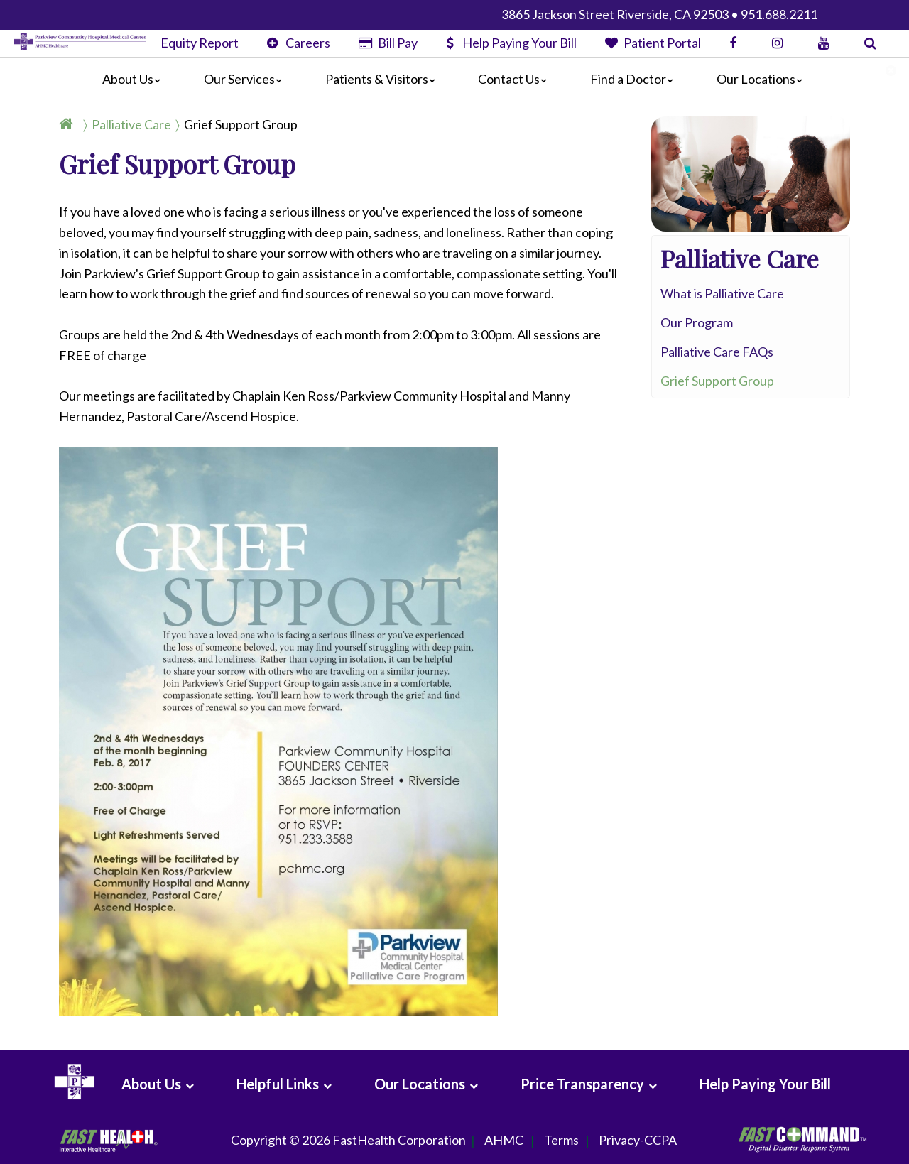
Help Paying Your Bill (511, 42)
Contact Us (516, 79)
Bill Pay (388, 42)
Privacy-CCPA (638, 1140)
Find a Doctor (635, 79)
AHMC (503, 1140)
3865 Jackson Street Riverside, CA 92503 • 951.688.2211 (659, 14)
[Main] (454, 80)
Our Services (246, 79)
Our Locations (763, 79)
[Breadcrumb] (184, 124)
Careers (298, 42)
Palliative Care (131, 124)
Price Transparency (582, 1083)
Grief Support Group (241, 124)
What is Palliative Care (722, 293)
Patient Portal (653, 42)
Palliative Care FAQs (716, 351)
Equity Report (199, 42)
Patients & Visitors (383, 79)
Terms (561, 1140)
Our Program (696, 322)
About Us (135, 79)
